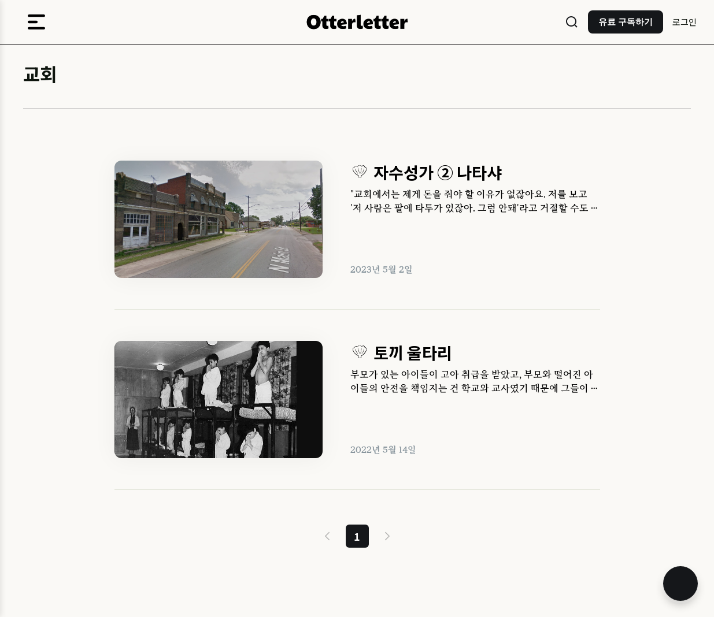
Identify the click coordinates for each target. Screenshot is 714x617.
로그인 (684, 22)
